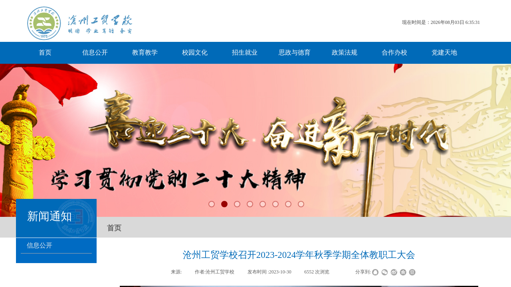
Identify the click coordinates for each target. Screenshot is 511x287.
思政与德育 (295, 52)
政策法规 (344, 52)
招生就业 (244, 52)
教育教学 (145, 52)
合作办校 (394, 52)
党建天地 (444, 52)
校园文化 (195, 52)
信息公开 (95, 52)
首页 (45, 52)
